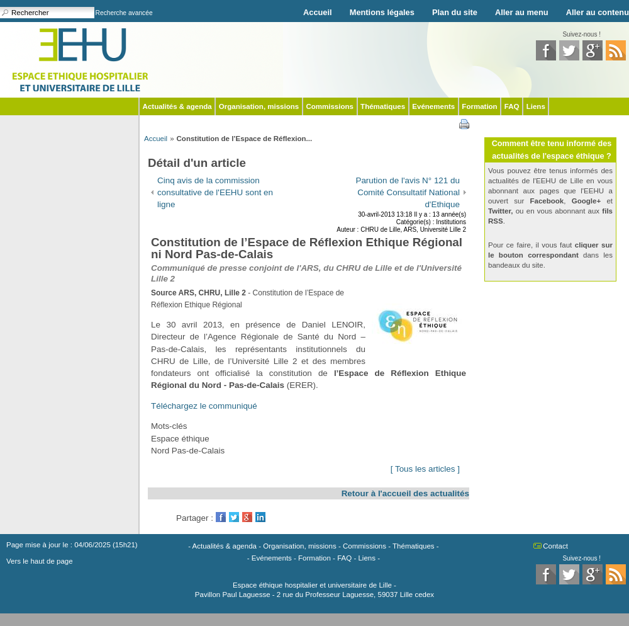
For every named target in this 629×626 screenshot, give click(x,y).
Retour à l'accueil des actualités (405, 493)
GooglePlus (247, 517)
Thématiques (382, 106)
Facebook (221, 517)
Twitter (234, 517)
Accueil (317, 12)
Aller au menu (521, 12)
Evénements (433, 106)
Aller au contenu (597, 12)
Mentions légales (382, 12)
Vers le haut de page (39, 561)
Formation (479, 106)
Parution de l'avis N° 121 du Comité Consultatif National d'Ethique (407, 192)
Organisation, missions (259, 106)
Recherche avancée (124, 12)
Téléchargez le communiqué (204, 406)
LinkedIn (260, 517)
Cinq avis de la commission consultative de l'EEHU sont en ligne (215, 192)
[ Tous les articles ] (425, 469)
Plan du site (454, 12)
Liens (535, 106)
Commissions (329, 106)
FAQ (512, 106)
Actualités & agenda (177, 106)
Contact (555, 546)
